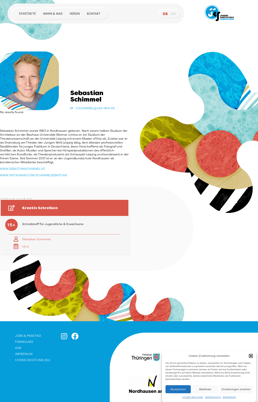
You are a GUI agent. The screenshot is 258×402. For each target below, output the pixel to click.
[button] (251, 358)
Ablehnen (205, 392)
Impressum (229, 399)
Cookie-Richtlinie (192, 399)
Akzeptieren (178, 392)
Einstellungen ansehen (236, 392)
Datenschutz (213, 399)
